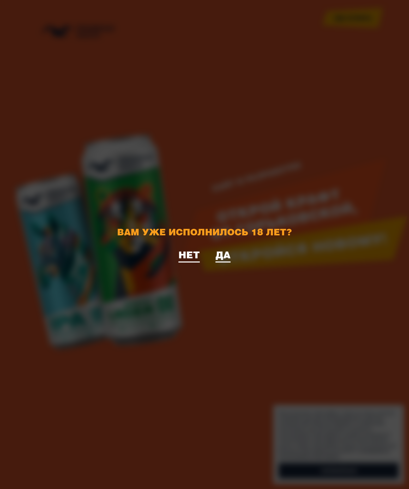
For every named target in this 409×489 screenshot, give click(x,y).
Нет (189, 254)
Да (223, 254)
